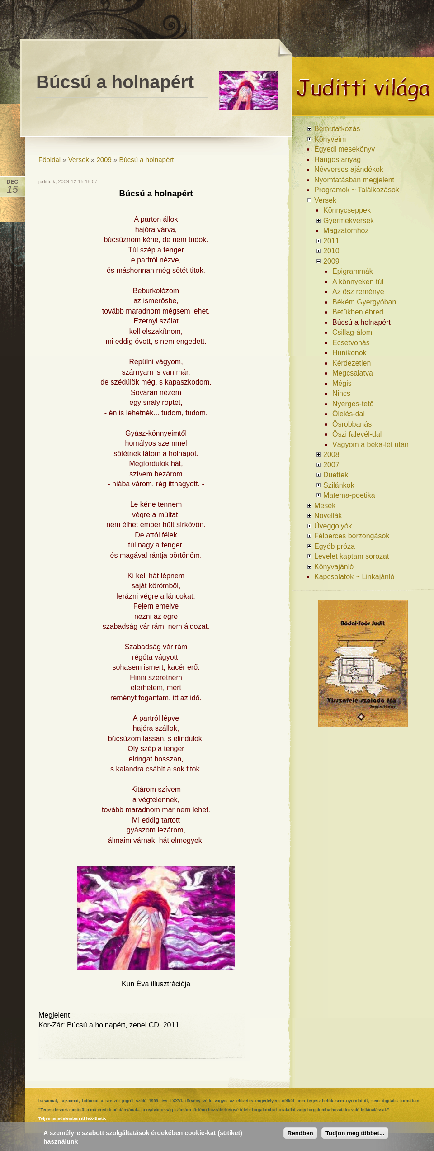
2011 (331, 241)
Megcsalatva (352, 373)
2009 (103, 159)
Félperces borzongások (351, 536)
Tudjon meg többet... (355, 1134)
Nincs (341, 393)
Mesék (324, 505)
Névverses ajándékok (348, 169)
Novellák (328, 515)
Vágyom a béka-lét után (370, 444)
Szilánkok (338, 485)
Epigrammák (352, 271)
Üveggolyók (333, 526)
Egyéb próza (334, 546)
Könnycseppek (347, 210)
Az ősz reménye (358, 291)
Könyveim (330, 139)
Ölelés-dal (348, 414)
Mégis (342, 383)
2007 (331, 465)
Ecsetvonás (351, 343)
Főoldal (49, 159)
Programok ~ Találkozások (356, 190)
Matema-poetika (349, 495)
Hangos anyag (337, 159)
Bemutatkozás (337, 129)
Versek (78, 159)
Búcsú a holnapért (146, 159)
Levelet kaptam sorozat (351, 556)
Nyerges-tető (353, 404)
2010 (331, 251)
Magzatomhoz (346, 230)
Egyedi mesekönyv (344, 149)
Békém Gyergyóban (364, 302)
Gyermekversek (348, 220)
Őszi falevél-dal (357, 434)
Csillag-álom (352, 332)
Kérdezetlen (351, 363)
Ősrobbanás (352, 424)
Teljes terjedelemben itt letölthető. (72, 1118)
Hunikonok (349, 353)
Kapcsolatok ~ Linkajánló (354, 576)
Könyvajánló (334, 567)
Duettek (335, 475)
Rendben (300, 1134)
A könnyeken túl (357, 281)
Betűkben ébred (357, 312)
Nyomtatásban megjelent (354, 180)
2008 (331, 454)
